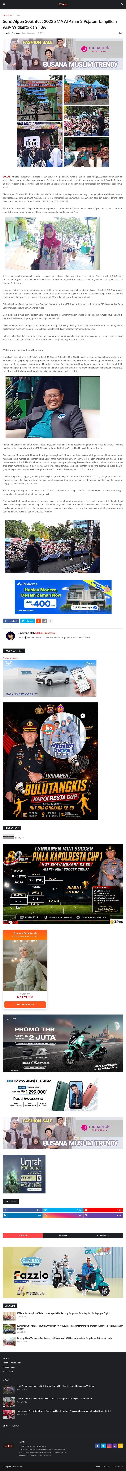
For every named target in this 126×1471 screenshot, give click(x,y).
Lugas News (15, 15)
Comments (103, 1235)
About (97, 1466)
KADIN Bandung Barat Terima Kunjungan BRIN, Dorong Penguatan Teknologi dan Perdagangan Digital (63, 1313)
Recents (63, 1235)
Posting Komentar (10, 658)
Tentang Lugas (9, 1367)
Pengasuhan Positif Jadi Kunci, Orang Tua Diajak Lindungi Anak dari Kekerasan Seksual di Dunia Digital (63, 1411)
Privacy (107, 1466)
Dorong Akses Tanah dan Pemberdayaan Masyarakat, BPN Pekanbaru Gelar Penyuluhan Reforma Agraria (64, 1338)
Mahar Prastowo (45, 632)
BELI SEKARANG (25, 1004)
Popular (22, 1235)
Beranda (6, 15)
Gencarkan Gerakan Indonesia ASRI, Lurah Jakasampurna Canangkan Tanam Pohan (54, 1398)
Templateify (18, 1466)
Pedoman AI (8, 1371)
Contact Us (118, 1466)
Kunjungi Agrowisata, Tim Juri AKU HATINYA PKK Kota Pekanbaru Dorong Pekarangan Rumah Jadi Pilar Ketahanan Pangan (70, 1327)
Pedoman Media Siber (12, 1363)
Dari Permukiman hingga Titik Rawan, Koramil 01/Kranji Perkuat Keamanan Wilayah (55, 1386)
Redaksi (6, 1358)
